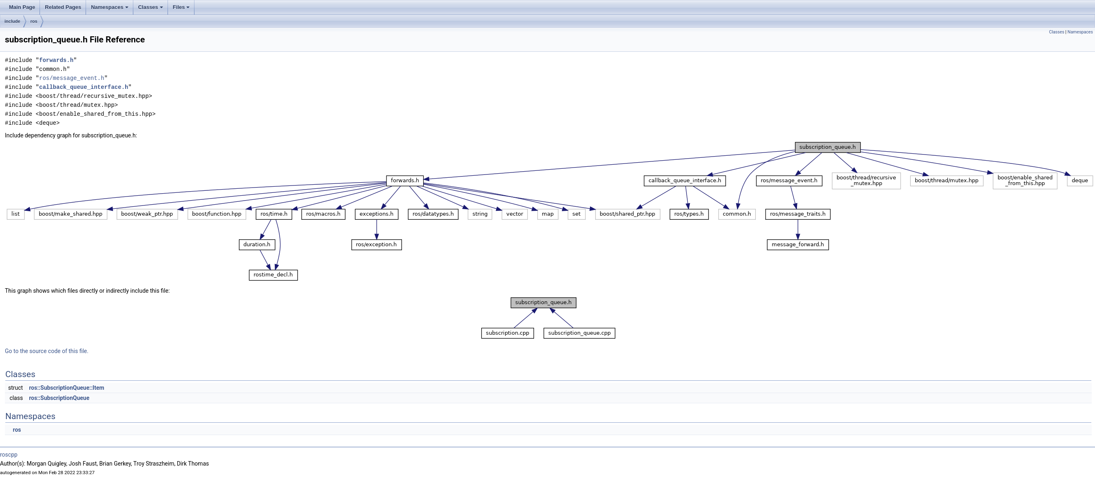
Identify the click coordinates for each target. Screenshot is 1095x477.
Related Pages (63, 7)
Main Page (22, 7)
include (12, 21)
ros (34, 21)
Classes (151, 9)
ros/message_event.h (71, 78)
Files (182, 9)
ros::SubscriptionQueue (59, 398)
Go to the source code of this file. (46, 351)
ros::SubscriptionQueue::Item (66, 387)
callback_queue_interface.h (83, 87)
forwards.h (56, 60)
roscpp (9, 454)
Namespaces (110, 9)
